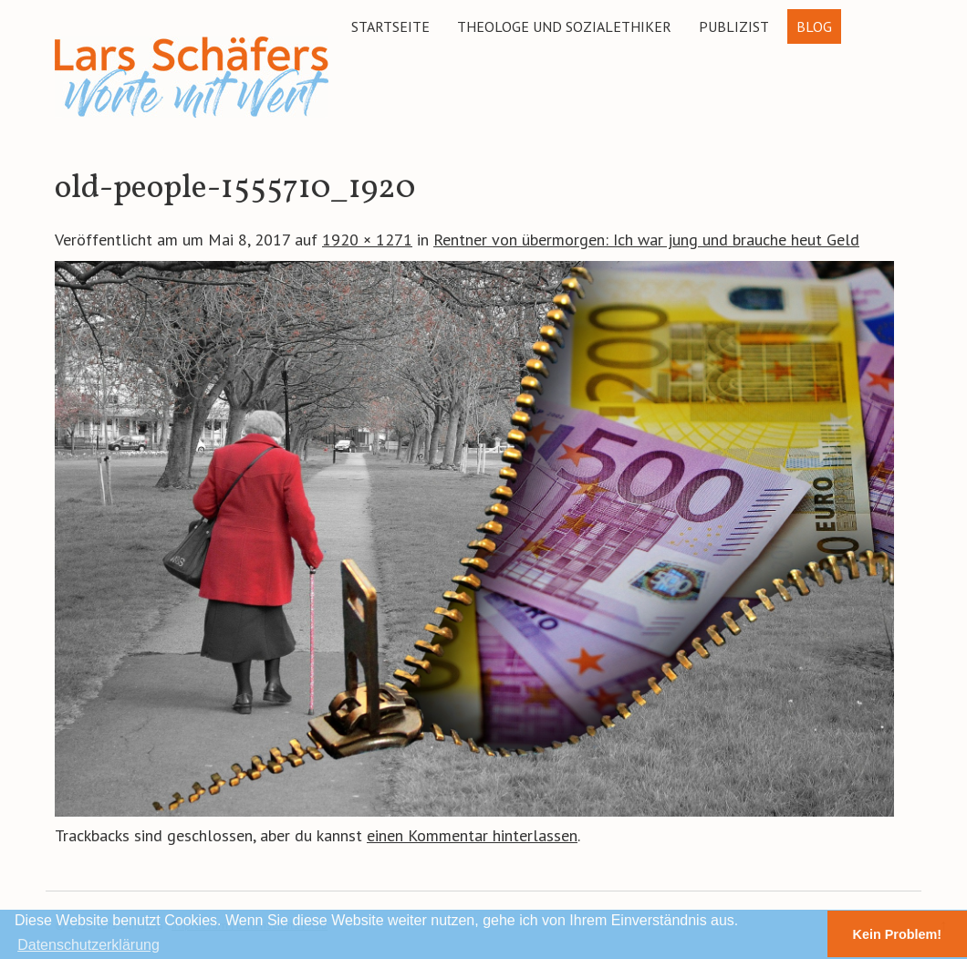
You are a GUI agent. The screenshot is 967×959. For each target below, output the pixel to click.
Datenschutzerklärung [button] (88, 945)
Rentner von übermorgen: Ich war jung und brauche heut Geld (646, 239)
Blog (814, 26)
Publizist (734, 26)
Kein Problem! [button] (897, 934)
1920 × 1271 (367, 239)
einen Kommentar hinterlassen (472, 835)
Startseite (390, 26)
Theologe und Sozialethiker (564, 26)
